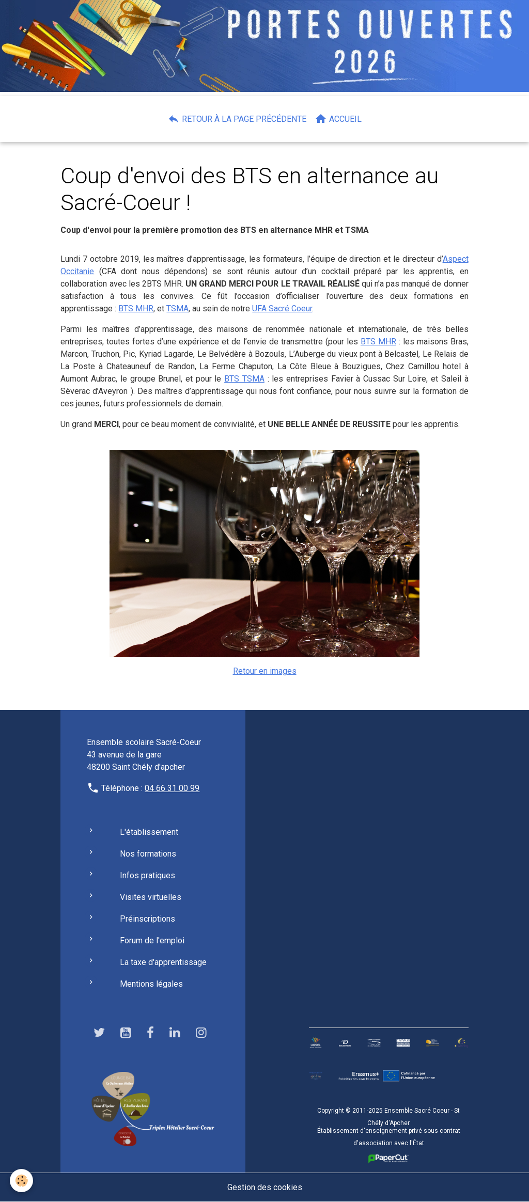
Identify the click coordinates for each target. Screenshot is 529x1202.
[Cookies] (22, 1180)
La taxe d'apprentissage (163, 962)
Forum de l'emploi (152, 940)
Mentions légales (151, 984)
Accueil (338, 119)
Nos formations (148, 854)
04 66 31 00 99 (172, 788)
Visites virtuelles (150, 897)
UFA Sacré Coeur (282, 308)
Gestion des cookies (264, 1187)
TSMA (177, 308)
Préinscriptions (147, 919)
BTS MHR (135, 308)
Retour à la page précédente (236, 119)
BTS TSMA (244, 379)
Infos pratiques (147, 875)
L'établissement (149, 832)
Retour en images (265, 671)
